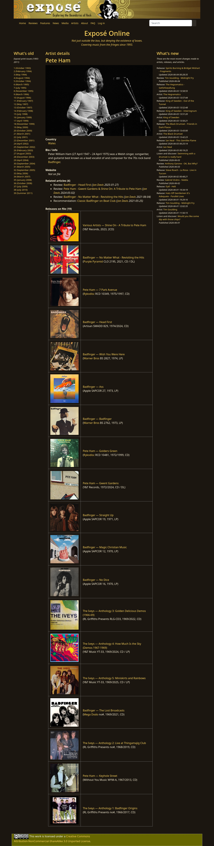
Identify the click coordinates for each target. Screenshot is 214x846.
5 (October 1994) (22, 81)
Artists (74, 23)
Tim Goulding (170, 209)
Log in (101, 23)
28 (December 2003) (24, 156)
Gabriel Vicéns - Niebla (176, 179)
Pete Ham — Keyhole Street (100, 776)
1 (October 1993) (22, 68)
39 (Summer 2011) (23, 193)
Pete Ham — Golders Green (100, 451)
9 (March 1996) (21, 94)
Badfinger (54, 162)
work (38, 836)
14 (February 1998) (23, 110)
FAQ (93, 23)
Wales (52, 143)
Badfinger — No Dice (96, 580)
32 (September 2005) (24, 170)
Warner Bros (91, 358)
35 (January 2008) (23, 179)
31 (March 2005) (22, 166)
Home (22, 23)
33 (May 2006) (21, 173)
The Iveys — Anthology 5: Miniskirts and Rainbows (114, 678)
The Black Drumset (173, 133)
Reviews (33, 23)
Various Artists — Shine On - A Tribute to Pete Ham (114, 225)
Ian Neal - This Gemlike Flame (181, 140)
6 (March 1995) (21, 84)
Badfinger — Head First (97, 322)
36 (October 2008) (23, 183)
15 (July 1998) (21, 114)
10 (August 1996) (22, 97)
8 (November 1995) (23, 90)
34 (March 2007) (22, 176)
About (84, 23)
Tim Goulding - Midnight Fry (179, 77)
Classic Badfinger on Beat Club (96, 201)
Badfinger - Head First (77, 185)
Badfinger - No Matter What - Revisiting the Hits (93, 197)
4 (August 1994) (22, 77)
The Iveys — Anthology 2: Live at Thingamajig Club (114, 743)
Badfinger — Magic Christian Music (105, 547)
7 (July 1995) (20, 87)
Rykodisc (89, 294)
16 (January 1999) (23, 117)
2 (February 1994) (23, 71)
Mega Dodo (91, 714)
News (56, 23)
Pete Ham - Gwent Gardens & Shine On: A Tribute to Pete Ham (102, 189)
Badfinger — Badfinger (97, 419)
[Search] (170, 23)
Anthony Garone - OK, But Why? (181, 163)
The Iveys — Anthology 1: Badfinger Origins (110, 808)
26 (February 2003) (23, 150)
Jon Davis (98, 185)
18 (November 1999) (24, 123)
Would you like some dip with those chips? (179, 218)
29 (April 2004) (21, 160)
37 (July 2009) (21, 186)
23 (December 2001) (24, 140)
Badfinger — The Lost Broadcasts (103, 710)
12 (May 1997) (21, 104)
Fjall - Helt (171, 186)
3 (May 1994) (20, 74)
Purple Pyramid (93, 261)
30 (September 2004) (24, 163)
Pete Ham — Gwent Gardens (101, 483)
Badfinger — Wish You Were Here (104, 354)
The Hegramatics (172, 94)
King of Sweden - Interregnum (181, 110)
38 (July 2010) (21, 189)
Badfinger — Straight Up (98, 515)
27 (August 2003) (22, 153)
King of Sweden (171, 117)
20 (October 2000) (23, 130)
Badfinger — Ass (93, 387)
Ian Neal (167, 146)
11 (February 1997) (23, 100)
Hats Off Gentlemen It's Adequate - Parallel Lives (174, 195)
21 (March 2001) (22, 133)
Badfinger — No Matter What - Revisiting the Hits (113, 257)
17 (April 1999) (21, 120)
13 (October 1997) (23, 107)
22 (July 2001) (21, 137)
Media (65, 23)
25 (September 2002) (24, 146)
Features (45, 23)
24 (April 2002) (21, 143)
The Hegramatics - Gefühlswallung (171, 86)
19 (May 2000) (21, 127)
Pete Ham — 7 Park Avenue (100, 290)
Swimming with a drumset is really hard (177, 155)
